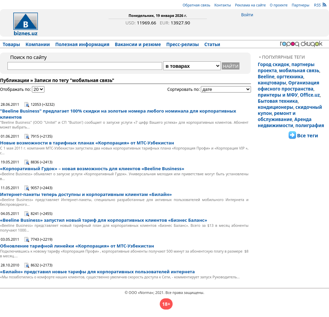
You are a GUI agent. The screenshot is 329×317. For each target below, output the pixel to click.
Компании (37, 44)
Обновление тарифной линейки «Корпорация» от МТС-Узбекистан (77, 246)
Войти (247, 15)
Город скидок (273, 64)
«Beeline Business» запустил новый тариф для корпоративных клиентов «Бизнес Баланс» (103, 220)
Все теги (307, 135)
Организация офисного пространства (288, 86)
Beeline (266, 77)
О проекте (279, 5)
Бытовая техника (278, 101)
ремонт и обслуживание (276, 116)
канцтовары (272, 83)
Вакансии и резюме (138, 44)
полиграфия (309, 125)
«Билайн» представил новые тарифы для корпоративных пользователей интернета (97, 272)
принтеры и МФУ (278, 95)
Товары (11, 44)
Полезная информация (82, 44)
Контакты (222, 5)
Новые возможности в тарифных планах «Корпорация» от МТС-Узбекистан (87, 143)
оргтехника (290, 77)
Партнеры (300, 5)
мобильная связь (299, 70)
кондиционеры (275, 107)
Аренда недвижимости (284, 122)
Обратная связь (196, 5)
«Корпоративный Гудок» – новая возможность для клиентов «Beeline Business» (92, 168)
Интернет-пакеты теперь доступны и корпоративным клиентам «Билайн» (86, 194)
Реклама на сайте (250, 5)
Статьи (212, 44)
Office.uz (310, 95)
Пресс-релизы (182, 44)
